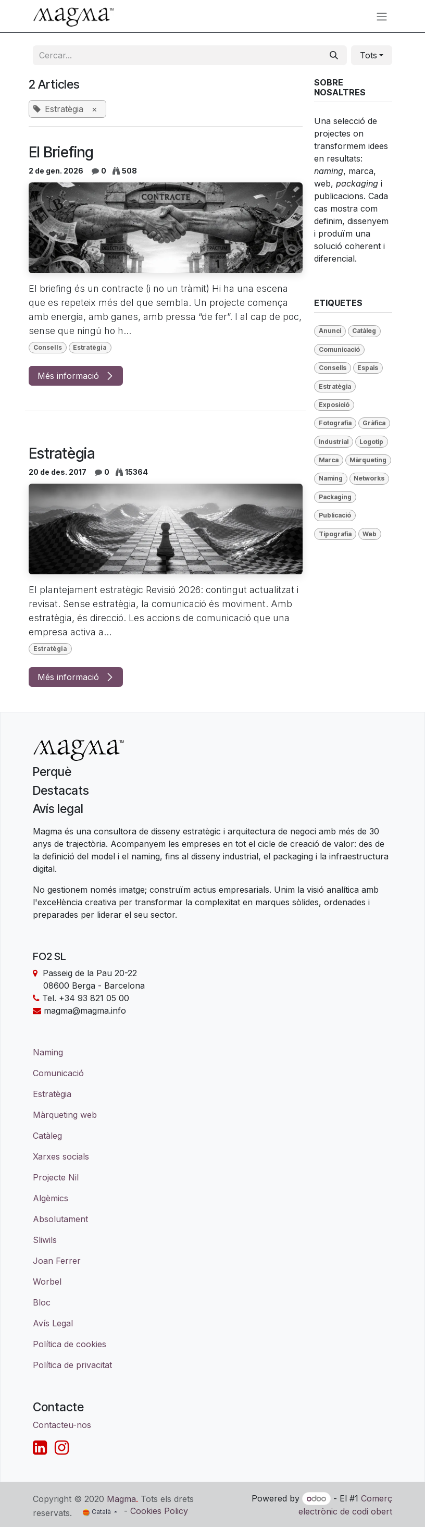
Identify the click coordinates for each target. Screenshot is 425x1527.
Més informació (76, 376)
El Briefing (61, 152)
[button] (371, 55)
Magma (121, 1498)
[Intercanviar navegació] (381, 16)
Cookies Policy (159, 1511)
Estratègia (62, 453)
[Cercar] (334, 55)
